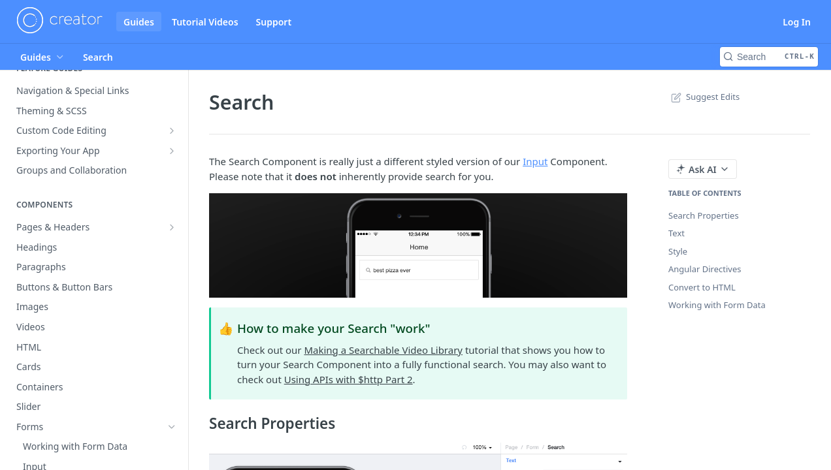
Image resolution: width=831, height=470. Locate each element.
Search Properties (703, 215)
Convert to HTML (702, 287)
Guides (138, 22)
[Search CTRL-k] (769, 57)
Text (676, 233)
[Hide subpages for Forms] (172, 427)
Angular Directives (704, 269)
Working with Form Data (717, 305)
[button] (418, 245)
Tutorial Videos (205, 22)
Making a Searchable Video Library (383, 349)
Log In (797, 22)
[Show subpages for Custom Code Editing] (172, 130)
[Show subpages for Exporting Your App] (172, 151)
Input (535, 161)
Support (274, 22)
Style (677, 251)
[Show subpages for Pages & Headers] (172, 227)
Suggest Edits (704, 96)
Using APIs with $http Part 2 (348, 379)
